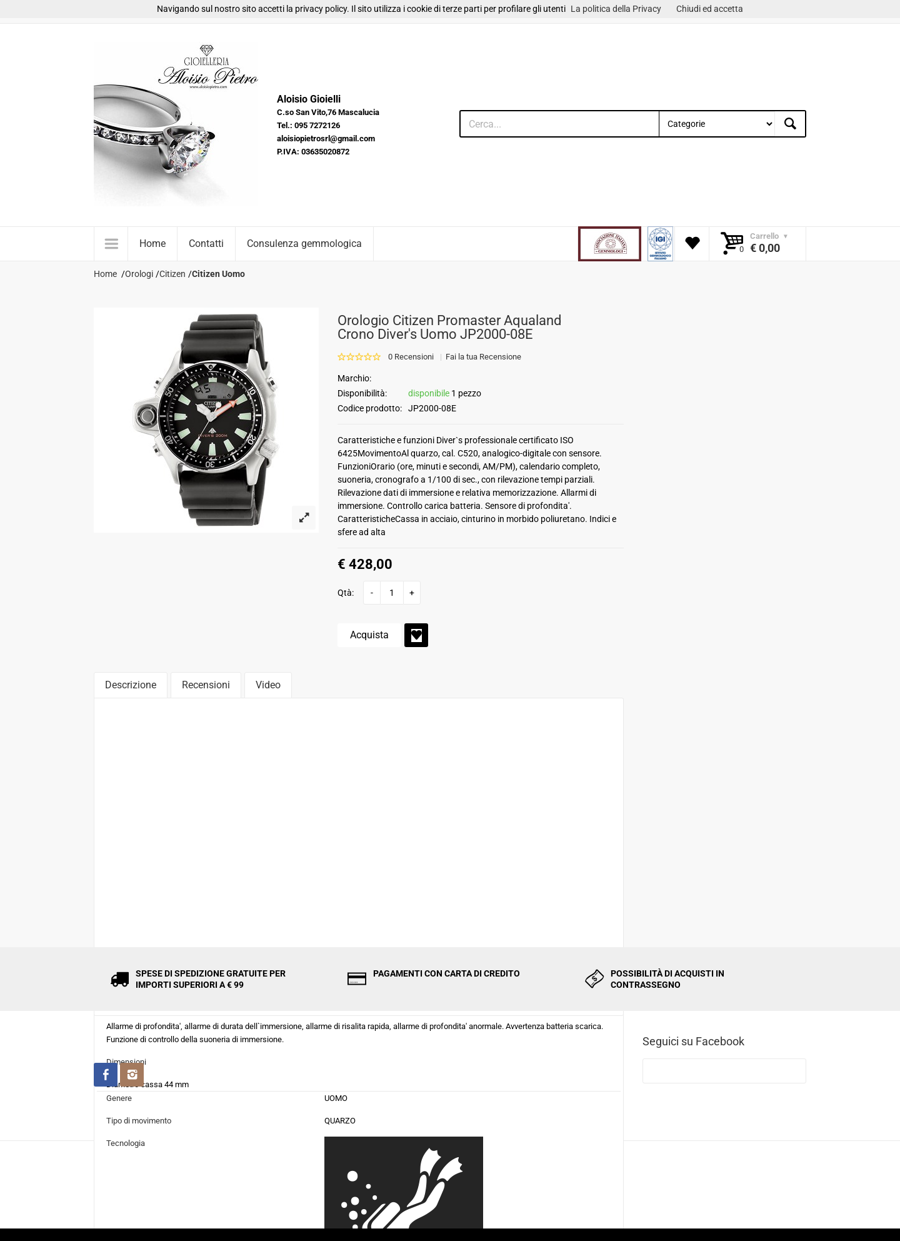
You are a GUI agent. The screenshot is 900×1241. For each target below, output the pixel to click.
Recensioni (206, 685)
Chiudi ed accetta (709, 9)
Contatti (206, 243)
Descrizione (130, 685)
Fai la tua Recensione (483, 356)
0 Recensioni (411, 356)
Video (268, 685)
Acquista (369, 635)
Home (152, 243)
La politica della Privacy (616, 9)
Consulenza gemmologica (304, 243)
